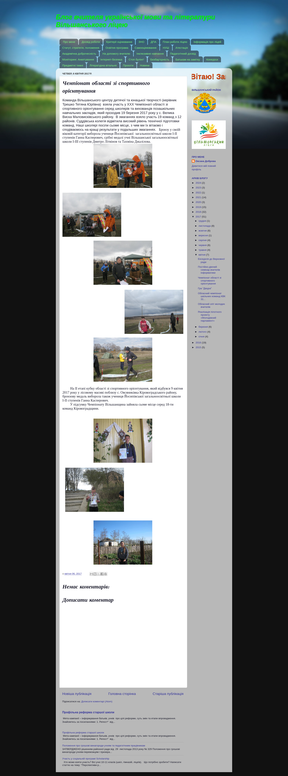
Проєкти (128, 65)
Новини (144, 65)
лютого (203, 331)
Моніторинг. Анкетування (78, 59)
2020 (199, 202)
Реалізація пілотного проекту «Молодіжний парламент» (210, 316)
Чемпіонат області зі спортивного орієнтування (209, 280)
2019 (199, 207)
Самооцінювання (145, 47)
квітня (202, 254)
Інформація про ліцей (207, 41)
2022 (199, 192)
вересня (204, 235)
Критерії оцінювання (119, 41)
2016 (199, 342)
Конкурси (212, 59)
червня (203, 245)
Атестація (181, 47)
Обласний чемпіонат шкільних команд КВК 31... (211, 296)
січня (202, 336)
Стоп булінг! (136, 59)
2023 (199, 187)
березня (204, 326)
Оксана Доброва (205, 161)
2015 (199, 347)
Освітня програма (117, 47)
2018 (199, 211)
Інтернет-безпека (111, 59)
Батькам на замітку (188, 59)
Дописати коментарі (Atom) (96, 701)
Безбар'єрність (159, 59)
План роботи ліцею (175, 41)
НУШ (166, 47)
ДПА (153, 41)
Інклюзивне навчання (150, 53)
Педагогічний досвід (183, 53)
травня (203, 250)
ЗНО (141, 41)
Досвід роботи (91, 41)
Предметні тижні (72, 65)
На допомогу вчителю (116, 53)
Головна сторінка (122, 694)
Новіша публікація (76, 694)
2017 (199, 216)
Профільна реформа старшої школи (88, 712)
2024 (199, 182)
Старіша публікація (168, 694)
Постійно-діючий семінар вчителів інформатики (209, 269)
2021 (199, 197)
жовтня (203, 230)
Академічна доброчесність (79, 53)
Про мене (69, 41)
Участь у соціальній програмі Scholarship (85, 758)
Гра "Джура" (205, 288)
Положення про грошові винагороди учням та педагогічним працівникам (103, 745)
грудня (203, 221)
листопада (205, 225)
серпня (203, 240)
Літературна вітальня (102, 65)
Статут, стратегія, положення (80, 47)
